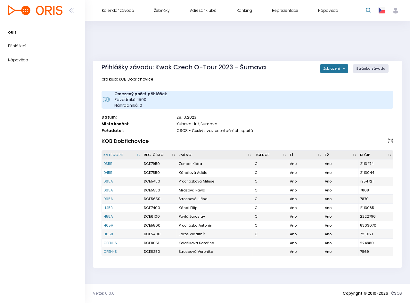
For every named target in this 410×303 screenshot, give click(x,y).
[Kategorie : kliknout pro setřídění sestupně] (122, 155)
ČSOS (396, 293)
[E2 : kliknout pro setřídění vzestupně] (340, 155)
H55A (108, 216)
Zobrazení (332, 68)
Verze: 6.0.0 (104, 293)
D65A (108, 181)
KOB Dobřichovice (125, 141)
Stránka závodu (370, 68)
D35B (107, 163)
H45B (107, 207)
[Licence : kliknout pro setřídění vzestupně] (270, 155)
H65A (108, 225)
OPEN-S (110, 242)
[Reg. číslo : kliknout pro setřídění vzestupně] (159, 155)
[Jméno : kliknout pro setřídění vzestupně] (215, 155)
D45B (107, 172)
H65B (108, 234)
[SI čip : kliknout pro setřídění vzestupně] (375, 155)
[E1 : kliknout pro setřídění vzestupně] (305, 155)
